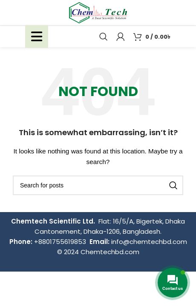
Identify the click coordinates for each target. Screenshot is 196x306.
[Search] (103, 36)
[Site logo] (98, 12)
